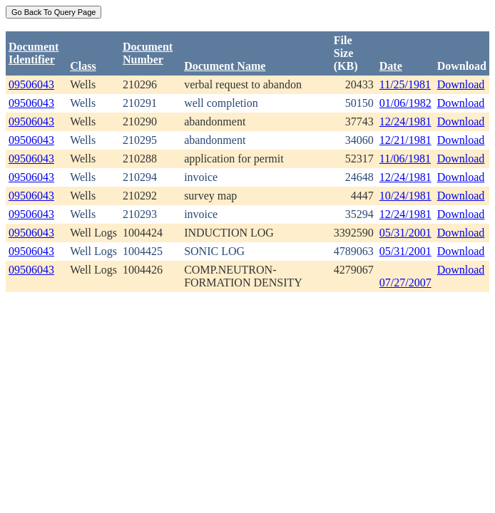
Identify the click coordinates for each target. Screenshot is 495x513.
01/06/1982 (405, 103)
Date (390, 66)
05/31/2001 (405, 233)
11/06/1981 (405, 158)
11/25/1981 (405, 84)
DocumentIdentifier (33, 53)
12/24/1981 (405, 121)
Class (83, 66)
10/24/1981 (405, 196)
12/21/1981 (405, 140)
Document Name (224, 66)
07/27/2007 (405, 282)
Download (461, 84)
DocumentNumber (148, 53)
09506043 (31, 84)
